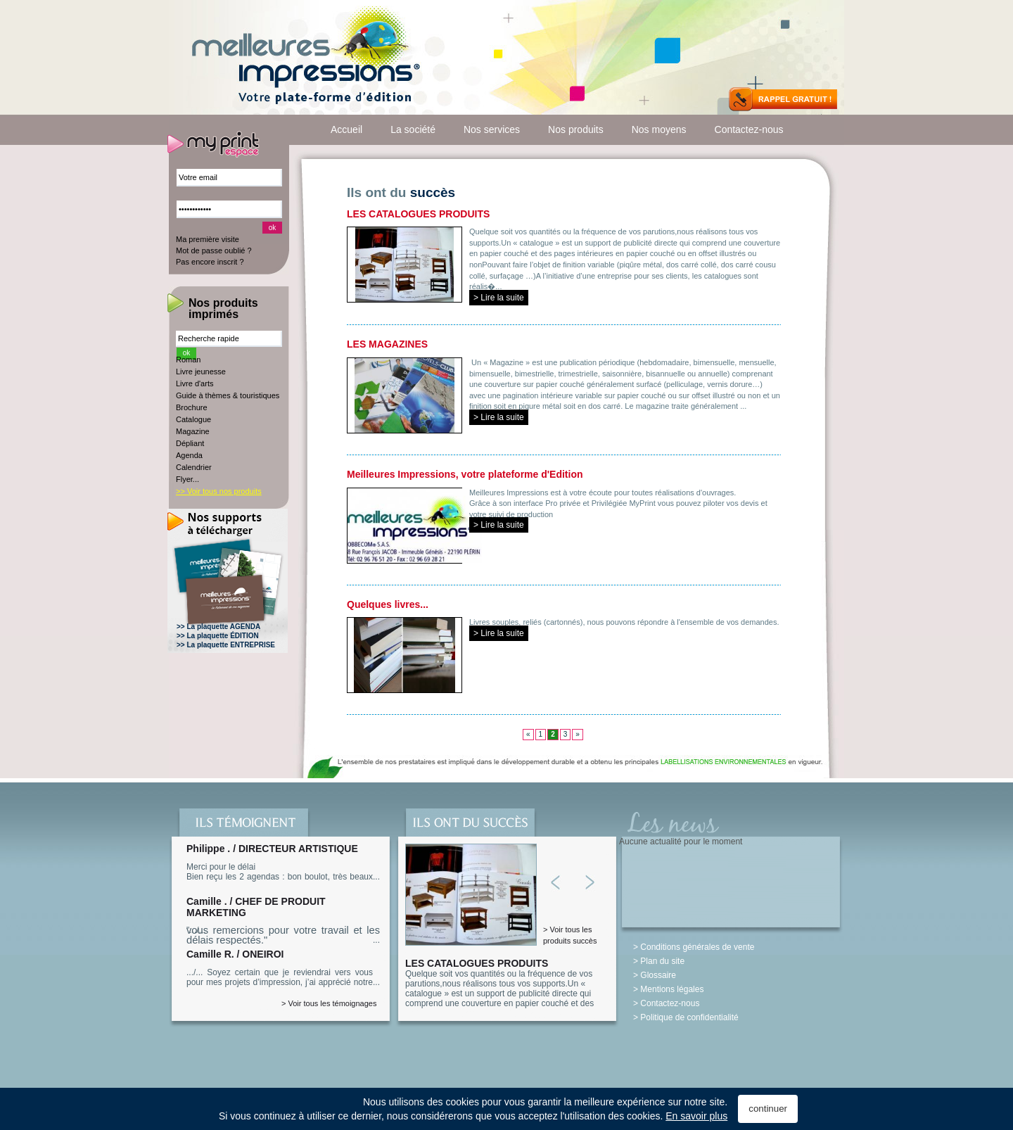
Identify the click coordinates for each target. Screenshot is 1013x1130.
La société (412, 129)
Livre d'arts (194, 383)
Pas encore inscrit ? (210, 262)
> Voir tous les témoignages (328, 1003)
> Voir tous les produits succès (570, 935)
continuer (767, 1108)
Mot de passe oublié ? (214, 250)
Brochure (192, 407)
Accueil (346, 129)
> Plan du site (658, 961)
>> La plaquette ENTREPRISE (226, 645)
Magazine (193, 431)
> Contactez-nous (666, 1003)
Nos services (492, 129)
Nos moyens (659, 129)
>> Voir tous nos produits (219, 491)
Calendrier (194, 467)
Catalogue (193, 419)
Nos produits (576, 129)
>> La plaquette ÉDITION (218, 636)
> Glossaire (654, 975)
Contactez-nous (749, 129)
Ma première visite (207, 239)
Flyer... (187, 479)
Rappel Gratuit (783, 99)
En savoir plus (696, 1116)
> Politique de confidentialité (686, 1017)
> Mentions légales (668, 989)
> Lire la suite (498, 298)
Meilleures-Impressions (305, 58)
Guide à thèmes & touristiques (227, 395)
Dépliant (190, 443)
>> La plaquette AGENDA (218, 626)
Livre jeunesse (201, 371)
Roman (188, 359)
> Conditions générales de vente (693, 947)
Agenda (189, 455)
